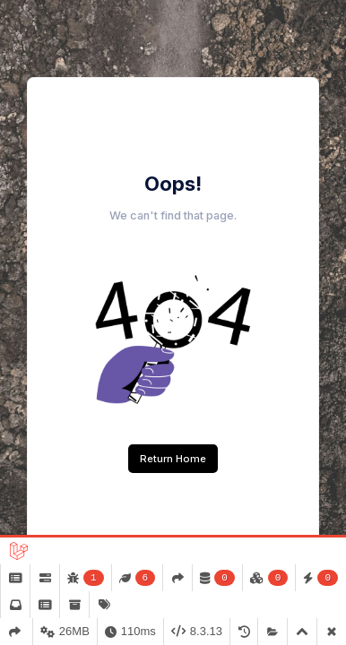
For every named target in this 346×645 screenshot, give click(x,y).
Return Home (173, 458)
